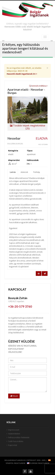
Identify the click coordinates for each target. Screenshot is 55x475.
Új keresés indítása (38, 85)
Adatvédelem (14, 433)
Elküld (14, 396)
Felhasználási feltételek (18, 437)
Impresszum (13, 429)
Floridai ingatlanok (37, 463)
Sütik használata (15, 441)
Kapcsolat (12, 445)
